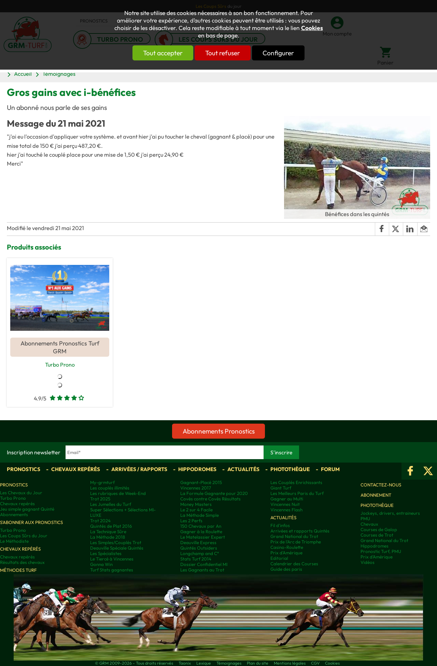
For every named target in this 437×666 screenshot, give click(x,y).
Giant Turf (280, 488)
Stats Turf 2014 (195, 559)
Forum (330, 469)
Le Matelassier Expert (202, 537)
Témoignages (58, 73)
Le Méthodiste (14, 541)
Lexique (203, 663)
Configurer (285, 53)
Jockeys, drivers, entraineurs (390, 513)
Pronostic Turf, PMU (381, 551)
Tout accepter (155, 53)
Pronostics (23, 469)
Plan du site (257, 663)
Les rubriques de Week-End (118, 493)
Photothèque (290, 469)
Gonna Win (101, 564)
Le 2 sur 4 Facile (196, 510)
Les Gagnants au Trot (202, 570)
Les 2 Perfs (191, 521)
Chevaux (369, 524)
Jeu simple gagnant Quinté (27, 509)
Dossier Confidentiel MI (203, 564)
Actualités (243, 469)
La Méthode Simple (199, 515)
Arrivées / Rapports (139, 469)
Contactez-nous (381, 485)
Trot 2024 (100, 521)
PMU (365, 519)
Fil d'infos (280, 525)
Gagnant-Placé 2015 (201, 482)
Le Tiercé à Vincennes (111, 559)
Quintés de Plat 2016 (111, 526)
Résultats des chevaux (22, 562)
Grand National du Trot (294, 536)
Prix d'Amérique (286, 553)
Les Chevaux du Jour (21, 493)
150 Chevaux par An (200, 526)
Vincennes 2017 (195, 488)
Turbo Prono (60, 364)
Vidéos (368, 562)
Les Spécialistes (106, 553)
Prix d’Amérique (377, 557)
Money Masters (196, 504)
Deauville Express (198, 542)
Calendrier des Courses (294, 564)
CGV (315, 663)
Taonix (185, 663)
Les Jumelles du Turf (110, 504)
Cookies (312, 28)
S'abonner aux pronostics (31, 522)
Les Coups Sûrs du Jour (23, 536)
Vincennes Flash (286, 510)
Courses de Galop (379, 530)
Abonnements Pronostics (219, 431)
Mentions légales (290, 663)
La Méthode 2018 (107, 537)
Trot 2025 (100, 499)
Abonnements (14, 515)
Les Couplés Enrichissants (296, 482)
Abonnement (376, 495)
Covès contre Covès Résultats (210, 499)
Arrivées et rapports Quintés (299, 531)
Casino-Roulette (286, 547)
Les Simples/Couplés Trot (115, 542)
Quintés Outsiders (198, 548)
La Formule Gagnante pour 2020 (214, 493)
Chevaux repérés (75, 469)
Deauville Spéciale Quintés (116, 548)
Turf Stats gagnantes (111, 570)
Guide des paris (286, 569)
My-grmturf (102, 482)
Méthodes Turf (18, 570)
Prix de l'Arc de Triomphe (295, 542)
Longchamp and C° (199, 553)
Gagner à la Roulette (201, 532)
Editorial (279, 558)
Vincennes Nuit (285, 504)
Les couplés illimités (109, 488)
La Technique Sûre (108, 532)
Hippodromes (197, 469)
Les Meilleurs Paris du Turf (297, 493)
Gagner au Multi (286, 499)
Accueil (23, 73)
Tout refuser (222, 53)
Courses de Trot (377, 535)
